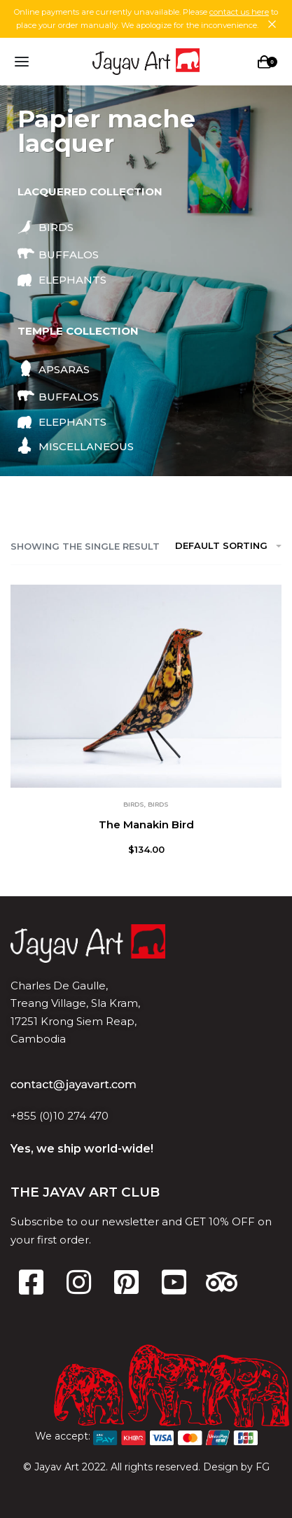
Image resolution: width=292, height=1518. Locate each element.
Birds (133, 804)
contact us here (239, 12)
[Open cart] (267, 62)
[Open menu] (21, 61)
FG (263, 1467)
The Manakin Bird (146, 824)
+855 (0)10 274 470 (60, 1115)
